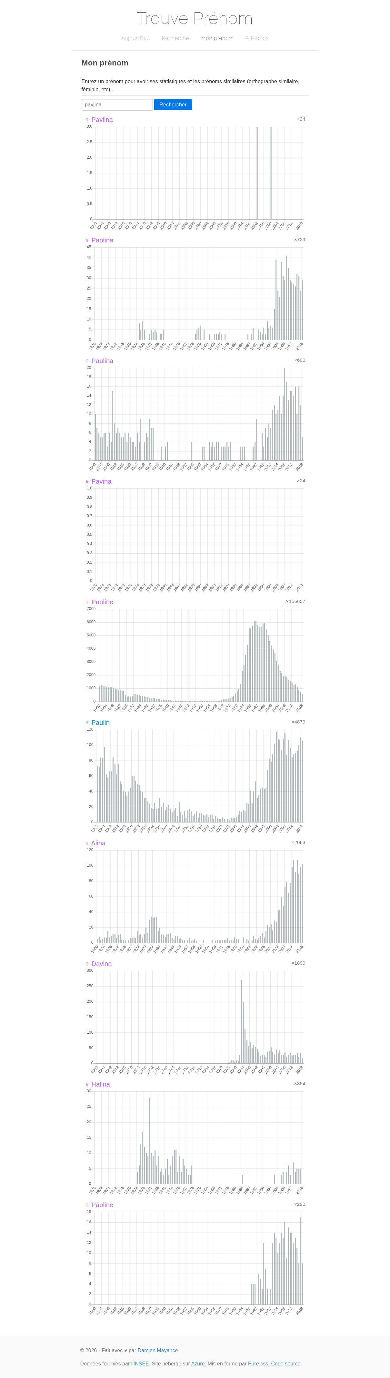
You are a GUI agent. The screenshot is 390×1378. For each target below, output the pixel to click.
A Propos (257, 38)
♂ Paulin (97, 722)
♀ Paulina (99, 360)
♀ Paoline (99, 1204)
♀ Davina (98, 963)
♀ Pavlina (99, 119)
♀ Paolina (99, 240)
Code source (286, 1363)
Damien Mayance (158, 1350)
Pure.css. (259, 1363)
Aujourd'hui (135, 38)
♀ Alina (95, 843)
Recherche (175, 38)
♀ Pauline (99, 601)
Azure (198, 1363)
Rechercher (172, 104)
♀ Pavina (98, 481)
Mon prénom (217, 38)
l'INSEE (140, 1363)
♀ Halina (97, 1084)
